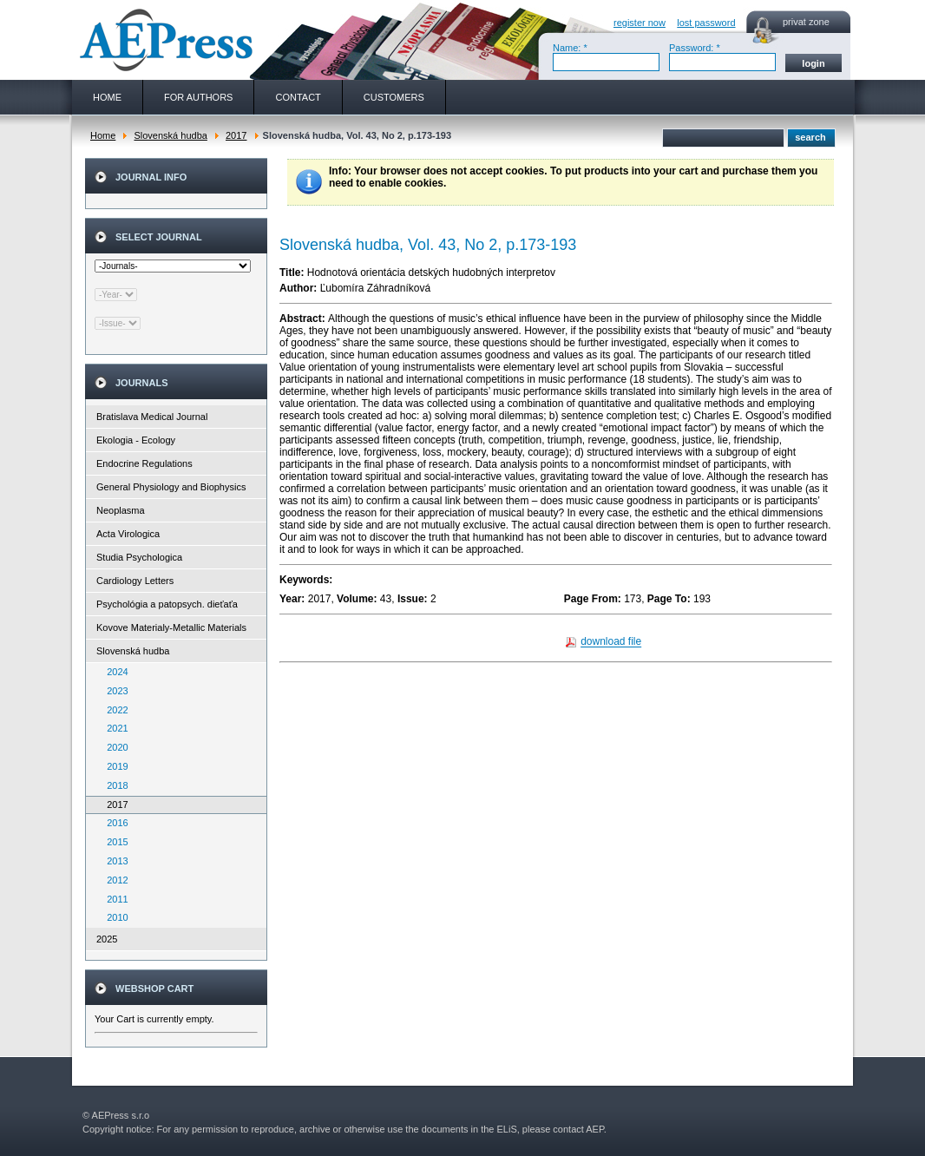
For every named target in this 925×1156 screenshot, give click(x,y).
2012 (113, 880)
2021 (113, 728)
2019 (113, 766)
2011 (113, 899)
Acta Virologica (128, 534)
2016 (113, 823)
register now (639, 22)
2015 (113, 842)
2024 (113, 672)
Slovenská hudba (170, 135)
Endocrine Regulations (144, 463)
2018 (113, 785)
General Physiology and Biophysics (171, 487)
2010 (113, 917)
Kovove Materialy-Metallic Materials (171, 627)
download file (611, 642)
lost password (706, 22)
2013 (113, 861)
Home (102, 135)
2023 (113, 691)
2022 (113, 710)
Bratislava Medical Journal (151, 416)
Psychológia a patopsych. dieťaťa (167, 604)
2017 (236, 135)
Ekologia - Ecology (135, 440)
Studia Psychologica (139, 557)
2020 (113, 747)
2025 (106, 939)
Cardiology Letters (135, 580)
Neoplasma (120, 510)
